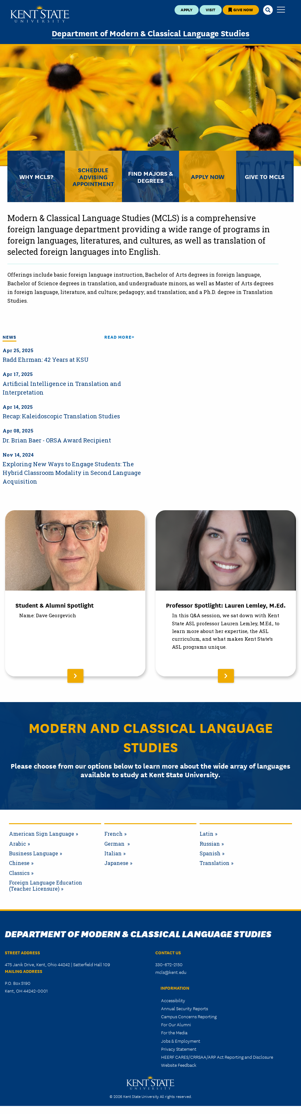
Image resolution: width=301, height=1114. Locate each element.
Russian (210, 844)
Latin (206, 834)
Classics (19, 873)
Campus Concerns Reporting (189, 1016)
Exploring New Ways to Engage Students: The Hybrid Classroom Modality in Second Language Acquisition (72, 472)
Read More (118, 336)
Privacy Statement (178, 1048)
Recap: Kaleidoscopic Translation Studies (61, 416)
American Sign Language (41, 834)
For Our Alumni (176, 1024)
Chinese (19, 863)
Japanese (116, 863)
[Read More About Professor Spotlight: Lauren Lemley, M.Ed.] (226, 593)
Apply (187, 9)
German (115, 844)
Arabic (17, 844)
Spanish (210, 853)
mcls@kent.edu (170, 972)
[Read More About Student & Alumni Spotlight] (75, 593)
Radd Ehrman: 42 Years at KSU (46, 359)
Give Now (240, 9)
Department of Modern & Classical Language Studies (150, 33)
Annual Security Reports (184, 1008)
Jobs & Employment (180, 1040)
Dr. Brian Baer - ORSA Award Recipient (57, 440)
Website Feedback (178, 1064)
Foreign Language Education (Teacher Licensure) (45, 885)
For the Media (174, 1032)
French (113, 834)
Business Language (33, 853)
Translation (214, 863)
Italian (113, 853)
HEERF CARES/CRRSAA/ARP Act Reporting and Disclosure (217, 1056)
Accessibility (173, 1000)
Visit (210, 9)
